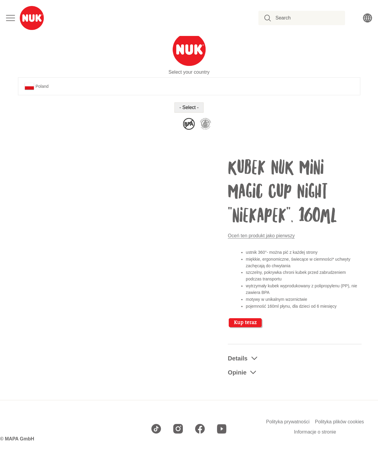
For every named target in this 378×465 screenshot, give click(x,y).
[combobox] (305, 18)
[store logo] (32, 18)
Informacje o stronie (315, 432)
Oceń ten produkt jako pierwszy (261, 235)
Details (238, 358)
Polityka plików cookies (339, 421)
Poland (37, 86)
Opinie (237, 372)
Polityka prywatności (288, 421)
